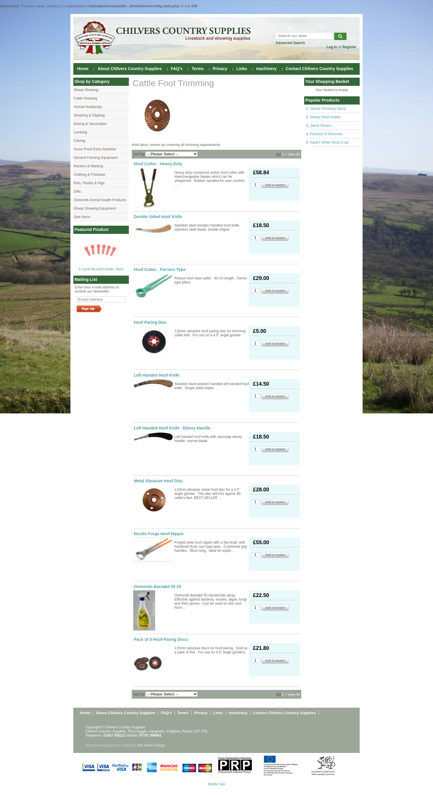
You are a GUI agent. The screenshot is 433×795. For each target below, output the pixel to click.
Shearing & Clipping (89, 115)
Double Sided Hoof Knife (158, 216)
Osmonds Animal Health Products (100, 200)
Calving (79, 141)
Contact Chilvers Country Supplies (319, 68)
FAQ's (177, 68)
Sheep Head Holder (325, 117)
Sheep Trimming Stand (328, 109)
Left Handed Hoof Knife (156, 375)
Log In (332, 47)
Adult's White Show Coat (329, 142)
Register (349, 47)
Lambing (80, 132)
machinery (266, 68)
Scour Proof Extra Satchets (95, 149)
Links (241, 68)
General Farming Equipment (96, 158)
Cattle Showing (85, 98)
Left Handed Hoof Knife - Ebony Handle (172, 428)
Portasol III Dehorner (326, 134)
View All (293, 154)
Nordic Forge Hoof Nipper (159, 533)
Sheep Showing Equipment (95, 208)
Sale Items (82, 217)
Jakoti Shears (320, 125)
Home (83, 68)
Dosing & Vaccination (90, 124)
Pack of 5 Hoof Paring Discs (161, 639)
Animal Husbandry (88, 107)
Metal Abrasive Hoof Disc (158, 481)
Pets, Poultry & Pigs (89, 183)
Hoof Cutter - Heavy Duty (158, 163)
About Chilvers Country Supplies (130, 68)
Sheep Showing (86, 90)
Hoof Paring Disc (150, 322)
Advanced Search (290, 43)
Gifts (77, 191)
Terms (198, 68)
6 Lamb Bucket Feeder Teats (101, 269)
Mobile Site (216, 784)
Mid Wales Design (151, 745)
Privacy (220, 68)
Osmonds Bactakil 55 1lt (157, 586)
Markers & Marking (88, 166)
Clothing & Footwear (89, 175)
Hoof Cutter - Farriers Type (160, 269)
